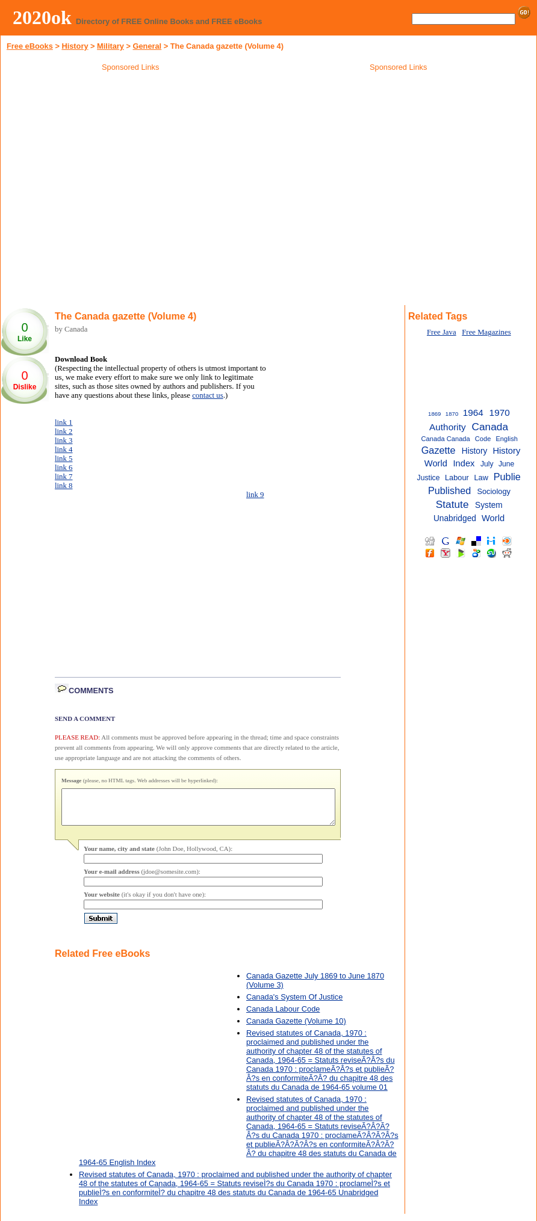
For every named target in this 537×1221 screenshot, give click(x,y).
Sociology (494, 491)
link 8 (64, 485)
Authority (447, 427)
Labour (457, 477)
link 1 (64, 422)
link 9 (255, 494)
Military (110, 46)
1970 (499, 412)
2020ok (42, 17)
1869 (434, 413)
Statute (452, 504)
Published (449, 490)
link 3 (64, 440)
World (493, 518)
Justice (428, 478)
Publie (507, 476)
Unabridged (454, 518)
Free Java (441, 332)
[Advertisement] (398, 162)
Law (481, 477)
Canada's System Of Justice (294, 1004)
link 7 (64, 476)
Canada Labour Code (283, 1016)
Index (463, 463)
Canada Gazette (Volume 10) (296, 1028)
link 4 (64, 449)
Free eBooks (30, 46)
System (489, 505)
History (74, 46)
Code (483, 438)
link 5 (64, 458)
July (487, 464)
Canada (489, 427)
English (506, 438)
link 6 (64, 467)
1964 (473, 412)
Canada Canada (445, 438)
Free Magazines (486, 332)
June (506, 464)
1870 (451, 413)
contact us (207, 395)
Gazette (438, 450)
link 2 (64, 431)
